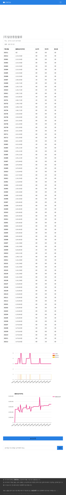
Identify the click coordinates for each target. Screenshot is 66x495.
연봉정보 (7, 2)
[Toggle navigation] (60, 2)
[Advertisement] (33, 20)
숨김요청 (33, 438)
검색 (60, 448)
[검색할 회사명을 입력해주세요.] (30, 448)
